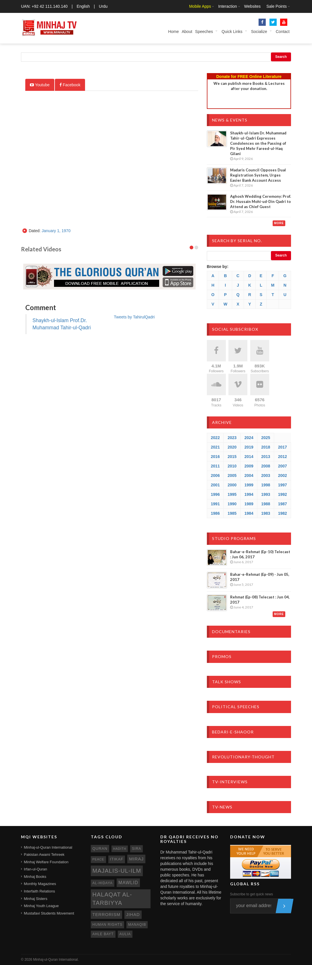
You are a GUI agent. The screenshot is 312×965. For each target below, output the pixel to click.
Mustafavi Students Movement (49, 913)
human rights (108, 925)
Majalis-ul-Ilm (117, 871)
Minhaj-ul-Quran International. (56, 960)
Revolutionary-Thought (243, 756)
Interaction (227, 6)
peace (98, 859)
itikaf (117, 859)
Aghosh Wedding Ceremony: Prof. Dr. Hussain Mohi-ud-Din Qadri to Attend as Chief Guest (260, 201)
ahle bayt (103, 934)
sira (136, 849)
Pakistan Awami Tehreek (44, 854)
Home (173, 31)
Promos (222, 656)
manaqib (137, 925)
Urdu (103, 6)
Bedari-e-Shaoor (233, 731)
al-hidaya (103, 883)
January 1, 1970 (56, 230)
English (83, 6)
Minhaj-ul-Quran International (48, 847)
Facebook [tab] (69, 85)
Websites (252, 6)
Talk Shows (226, 681)
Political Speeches (235, 706)
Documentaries (231, 631)
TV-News (222, 807)
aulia (125, 934)
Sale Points (276, 6)
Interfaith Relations (39, 891)
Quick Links (232, 31)
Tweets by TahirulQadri (134, 317)
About (187, 31)
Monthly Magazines (40, 884)
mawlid (128, 882)
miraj (136, 858)
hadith (119, 848)
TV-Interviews (230, 781)
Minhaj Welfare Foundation (46, 862)
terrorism (107, 914)
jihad (133, 914)
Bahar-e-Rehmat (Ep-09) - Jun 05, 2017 (259, 577)
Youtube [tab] (40, 85)
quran (100, 848)
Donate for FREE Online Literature (249, 76)
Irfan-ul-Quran (35, 869)
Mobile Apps (200, 6)
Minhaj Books (35, 876)
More (279, 223)
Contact (283, 31)
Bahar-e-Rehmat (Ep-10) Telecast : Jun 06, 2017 (260, 554)
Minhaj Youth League (41, 906)
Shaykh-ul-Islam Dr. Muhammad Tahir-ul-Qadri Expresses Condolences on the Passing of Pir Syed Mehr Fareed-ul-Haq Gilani (258, 143)
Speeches (204, 31)
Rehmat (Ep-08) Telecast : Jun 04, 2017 (260, 599)
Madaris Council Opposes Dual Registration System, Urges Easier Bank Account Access (258, 175)
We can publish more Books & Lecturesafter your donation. (249, 86)
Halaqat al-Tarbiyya (112, 898)
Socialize (259, 31)
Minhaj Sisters (35, 899)
